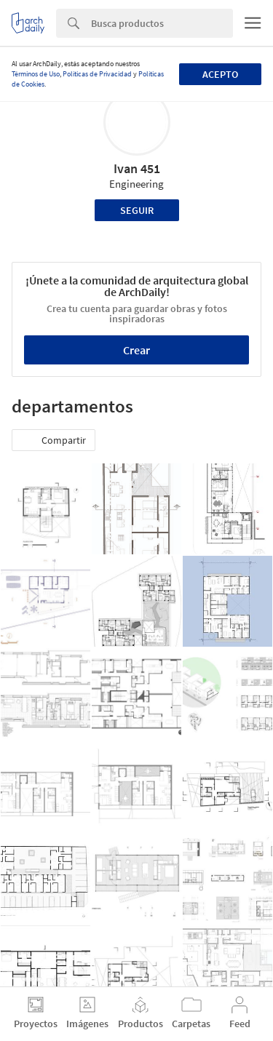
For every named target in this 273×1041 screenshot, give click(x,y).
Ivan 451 (137, 168)
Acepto (220, 74)
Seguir (137, 210)
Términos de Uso (36, 74)
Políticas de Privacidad (97, 74)
